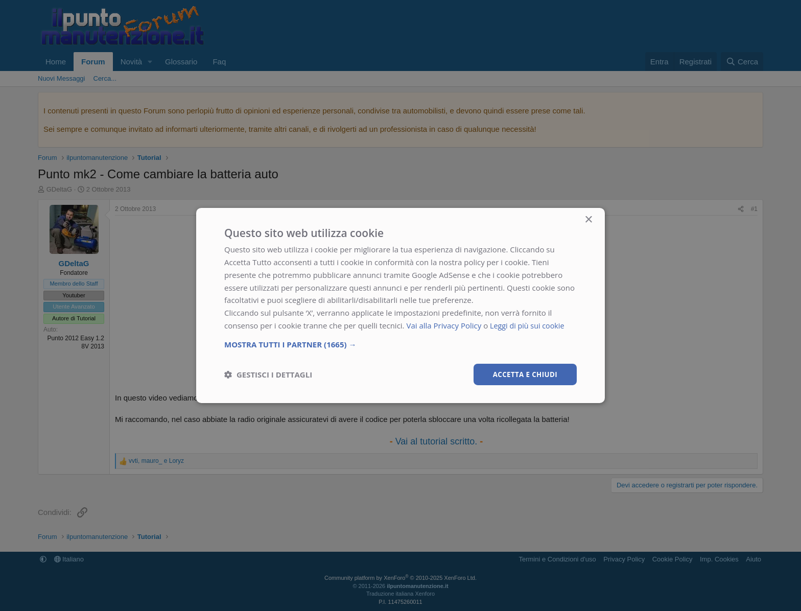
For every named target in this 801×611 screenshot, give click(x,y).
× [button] (588, 219)
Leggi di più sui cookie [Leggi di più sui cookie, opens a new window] (529, 325)
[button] (400, 343)
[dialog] (400, 305)
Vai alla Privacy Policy (443, 325)
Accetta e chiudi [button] (523, 374)
